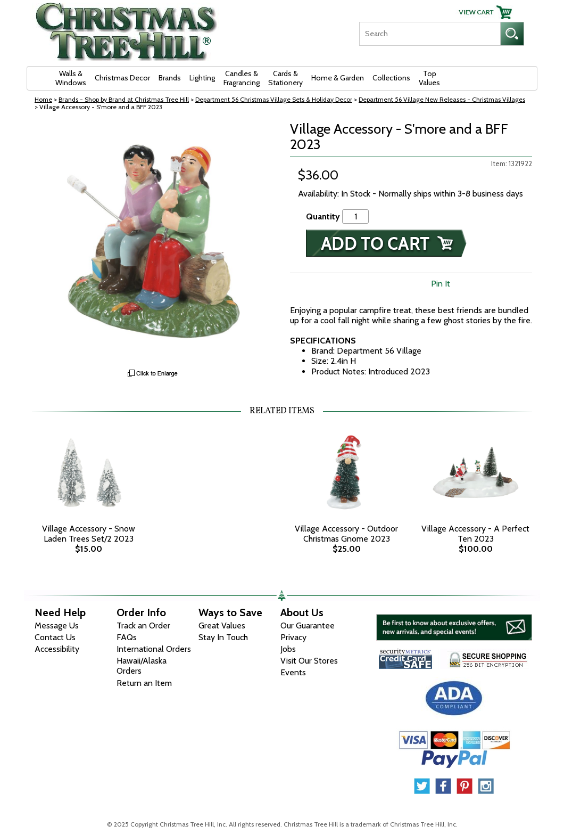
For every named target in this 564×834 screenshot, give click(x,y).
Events (293, 672)
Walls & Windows (70, 78)
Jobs (288, 649)
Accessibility (57, 649)
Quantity (323, 216)
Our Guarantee (307, 625)
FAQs (127, 637)
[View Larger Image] (153, 242)
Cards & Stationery (285, 78)
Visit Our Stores (309, 661)
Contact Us (55, 637)
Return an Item (144, 683)
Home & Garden (337, 78)
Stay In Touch (223, 637)
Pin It (440, 284)
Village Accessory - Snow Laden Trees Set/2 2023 (88, 534)
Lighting (202, 78)
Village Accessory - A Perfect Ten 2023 (475, 534)
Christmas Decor (122, 78)
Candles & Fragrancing (241, 78)
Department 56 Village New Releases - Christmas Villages (442, 99)
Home (43, 99)
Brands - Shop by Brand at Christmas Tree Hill (124, 99)
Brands (170, 78)
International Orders (154, 649)
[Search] (429, 34)
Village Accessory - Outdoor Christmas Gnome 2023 (346, 534)
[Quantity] (355, 216)
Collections (391, 78)
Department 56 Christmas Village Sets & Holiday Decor (273, 99)
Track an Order (143, 625)
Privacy (293, 637)
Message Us (57, 625)
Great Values (221, 625)
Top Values (429, 78)
